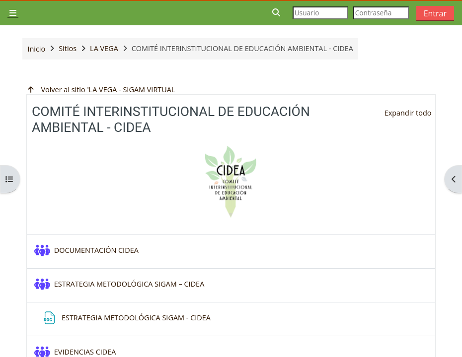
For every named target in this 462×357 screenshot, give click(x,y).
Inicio (36, 49)
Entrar (435, 13)
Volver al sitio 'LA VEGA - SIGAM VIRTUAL (100, 89)
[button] (276, 12)
